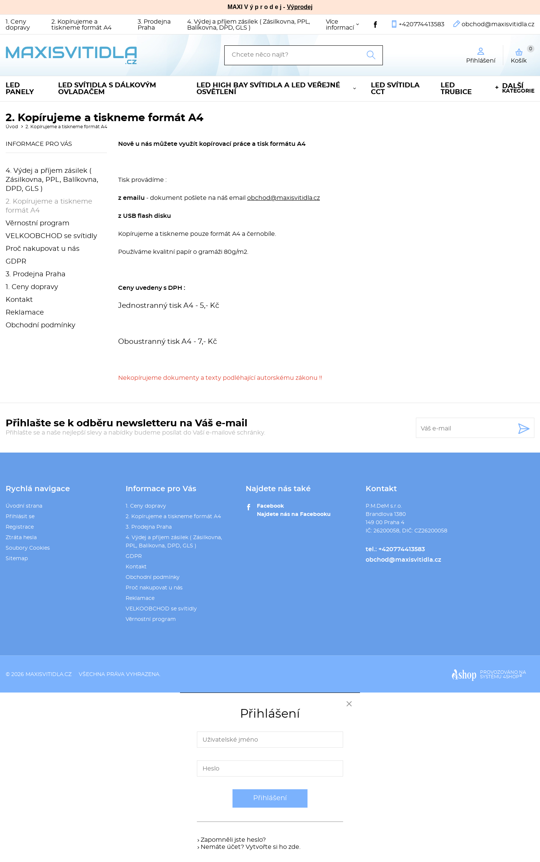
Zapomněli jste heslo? (233, 840)
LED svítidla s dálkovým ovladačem (107, 89)
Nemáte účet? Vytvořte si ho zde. (250, 847)
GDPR (16, 261)
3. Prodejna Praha (154, 25)
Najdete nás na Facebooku (294, 514)
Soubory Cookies (28, 548)
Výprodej (299, 7)
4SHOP (512, 677)
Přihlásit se (20, 516)
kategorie (518, 88)
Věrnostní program (37, 223)
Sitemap (17, 558)
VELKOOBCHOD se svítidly (51, 236)
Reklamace (25, 312)
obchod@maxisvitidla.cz (498, 24)
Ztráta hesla (21, 537)
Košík (522, 54)
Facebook (270, 506)
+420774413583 (421, 24)
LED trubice (456, 89)
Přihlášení (270, 798)
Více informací (340, 25)
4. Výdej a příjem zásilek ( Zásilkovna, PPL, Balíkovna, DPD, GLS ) (248, 25)
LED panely (20, 89)
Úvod (12, 126)
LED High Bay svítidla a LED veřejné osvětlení (268, 89)
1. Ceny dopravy (18, 25)
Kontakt (19, 300)
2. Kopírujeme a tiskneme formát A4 (81, 25)
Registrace (20, 527)
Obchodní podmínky (40, 325)
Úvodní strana (24, 506)
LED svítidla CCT (395, 89)
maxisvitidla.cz (49, 674)
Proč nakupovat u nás (43, 249)
